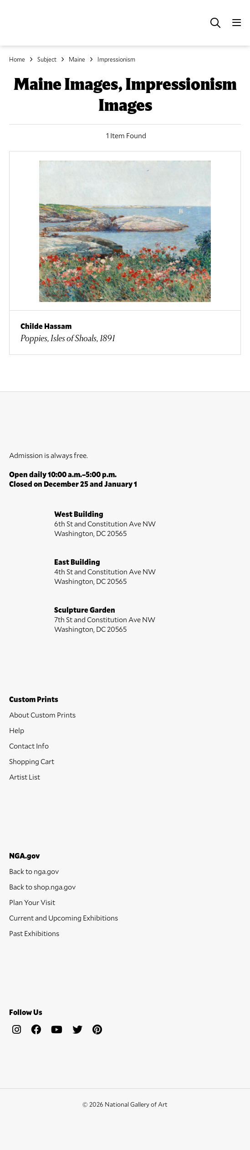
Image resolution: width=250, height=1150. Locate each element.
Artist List (24, 776)
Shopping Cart (31, 761)
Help (16, 730)
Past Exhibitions (34, 933)
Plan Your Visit (32, 902)
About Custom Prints (42, 714)
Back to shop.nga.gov (42, 886)
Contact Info (29, 745)
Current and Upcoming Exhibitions (63, 917)
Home (17, 59)
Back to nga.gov (34, 871)
